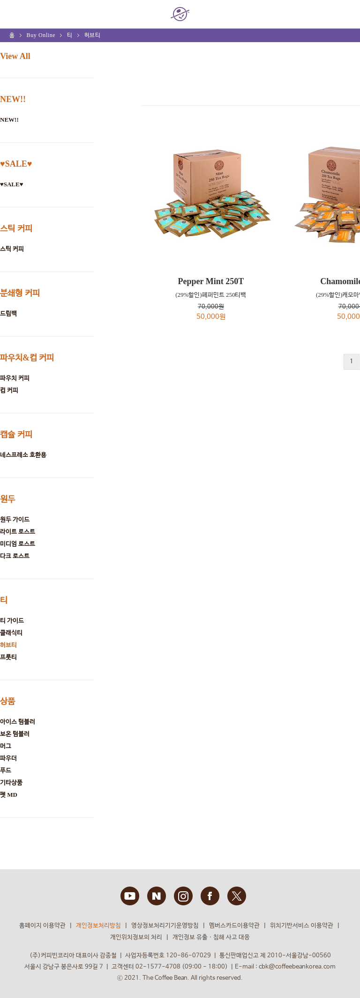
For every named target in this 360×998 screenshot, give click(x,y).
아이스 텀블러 (17, 721)
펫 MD (8, 794)
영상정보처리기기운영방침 (165, 925)
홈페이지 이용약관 (42, 925)
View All (15, 56)
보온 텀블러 (15, 733)
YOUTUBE (129, 896)
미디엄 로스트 (17, 543)
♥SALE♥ (16, 164)
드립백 (8, 313)
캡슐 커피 (16, 434)
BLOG (156, 896)
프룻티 (8, 656)
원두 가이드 (15, 519)
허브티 (92, 35)
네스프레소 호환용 (23, 454)
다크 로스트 (15, 555)
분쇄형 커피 (20, 293)
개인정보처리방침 (98, 925)
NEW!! (13, 99)
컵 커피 (9, 390)
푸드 (5, 770)
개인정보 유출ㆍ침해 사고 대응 (211, 937)
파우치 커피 (15, 378)
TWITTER (236, 896)
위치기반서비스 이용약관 (301, 925)
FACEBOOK (210, 896)
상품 (7, 701)
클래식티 (11, 632)
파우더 (8, 758)
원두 (7, 499)
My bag (343, 10)
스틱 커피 (16, 228)
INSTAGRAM (183, 896)
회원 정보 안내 (318, 14)
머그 (5, 745)
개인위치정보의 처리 (136, 937)
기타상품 (11, 782)
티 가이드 (12, 620)
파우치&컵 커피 (27, 357)
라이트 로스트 (17, 531)
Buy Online (41, 35)
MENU (14, 14)
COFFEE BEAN (180, 14)
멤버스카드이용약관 (234, 925)
